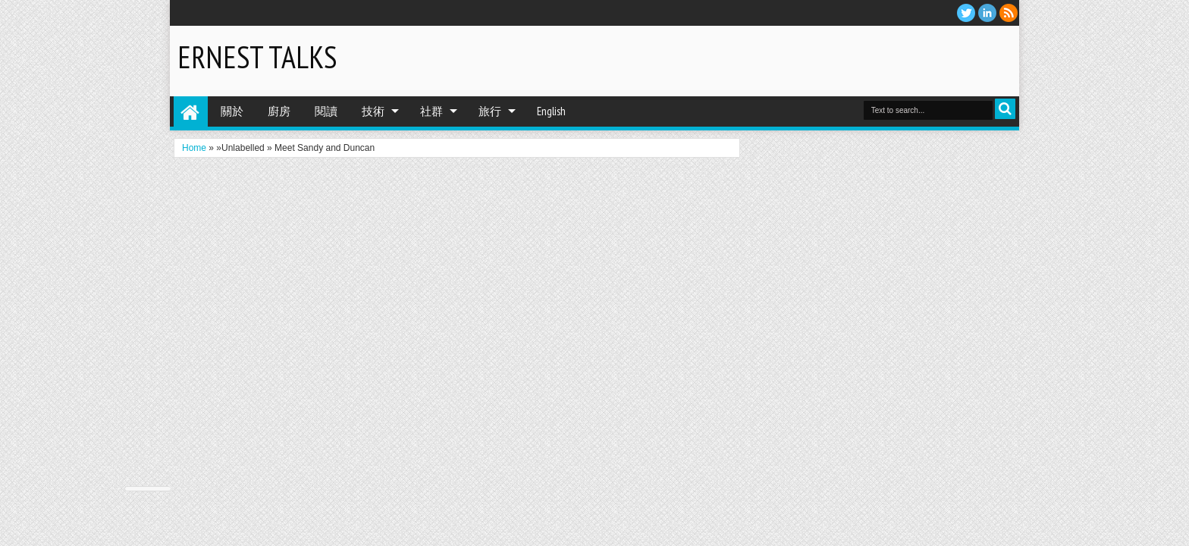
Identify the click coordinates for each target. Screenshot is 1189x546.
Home (191, 111)
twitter (966, 13)
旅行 (489, 111)
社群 (431, 111)
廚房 (279, 111)
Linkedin (987, 13)
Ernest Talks (257, 57)
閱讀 (326, 111)
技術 (373, 111)
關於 (232, 111)
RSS (1008, 13)
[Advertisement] (834, 60)
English (551, 111)
